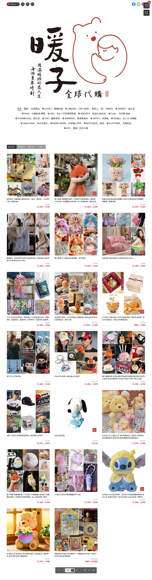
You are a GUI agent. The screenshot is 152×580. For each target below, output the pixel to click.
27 (85, 570)
